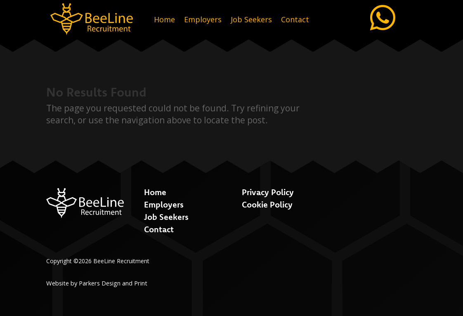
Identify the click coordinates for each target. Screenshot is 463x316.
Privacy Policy (268, 192)
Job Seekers (251, 20)
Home (164, 20)
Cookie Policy (267, 204)
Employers (203, 20)
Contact (295, 20)
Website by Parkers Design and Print (96, 283)
